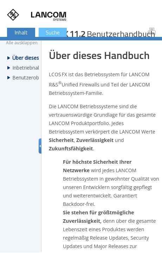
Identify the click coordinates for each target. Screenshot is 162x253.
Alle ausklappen (22, 43)
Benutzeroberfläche (34, 77)
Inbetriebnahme (30, 67)
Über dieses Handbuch (37, 57)
